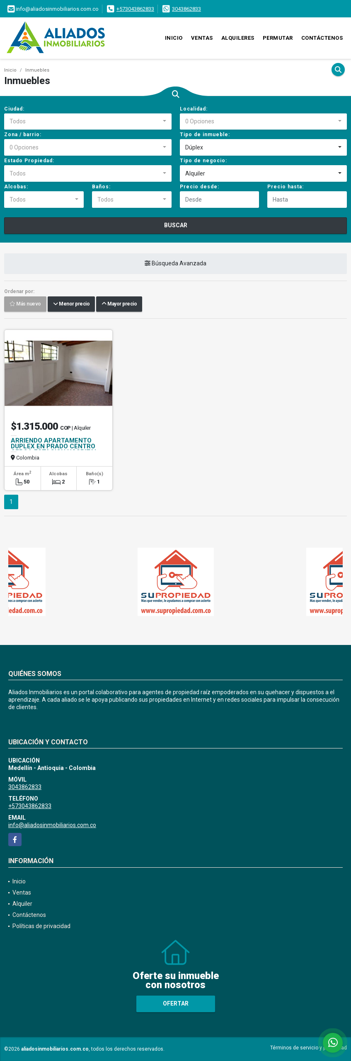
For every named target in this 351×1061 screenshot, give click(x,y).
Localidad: (194, 109)
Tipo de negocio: (203, 161)
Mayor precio (119, 304)
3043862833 (186, 9)
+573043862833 (135, 9)
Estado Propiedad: (29, 161)
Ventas (202, 38)
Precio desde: (199, 187)
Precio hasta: (285, 187)
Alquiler (22, 903)
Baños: (101, 187)
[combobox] (88, 121)
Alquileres (237, 38)
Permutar (278, 38)
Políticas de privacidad (41, 926)
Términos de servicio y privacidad (308, 1048)
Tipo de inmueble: (205, 134)
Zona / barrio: (22, 134)
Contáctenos (322, 38)
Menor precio (71, 304)
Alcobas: (16, 187)
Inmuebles (37, 70)
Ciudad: (14, 109)
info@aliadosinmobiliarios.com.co (52, 825)
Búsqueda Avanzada (175, 263)
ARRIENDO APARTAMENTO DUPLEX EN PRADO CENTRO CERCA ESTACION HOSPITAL (54, 446)
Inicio (174, 38)
